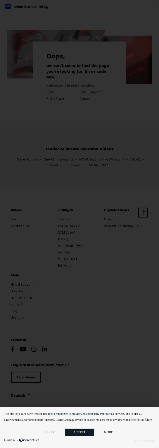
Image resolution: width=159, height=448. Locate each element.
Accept (79, 432)
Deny (50, 432)
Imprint (137, 441)
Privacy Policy (148, 441)
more (108, 432)
